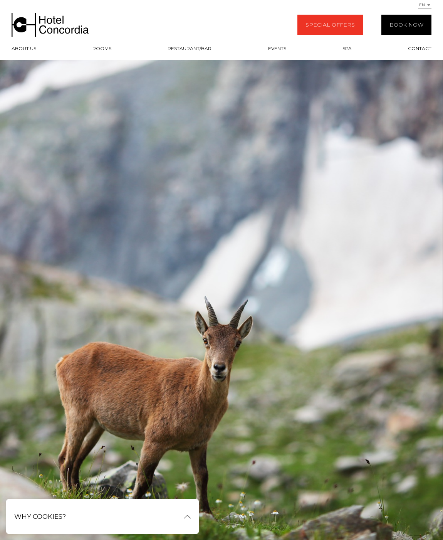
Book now (406, 24)
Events (277, 48)
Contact (419, 48)
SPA (347, 48)
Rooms (101, 48)
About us (24, 48)
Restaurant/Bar (189, 48)
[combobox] (424, 4)
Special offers (330, 24)
